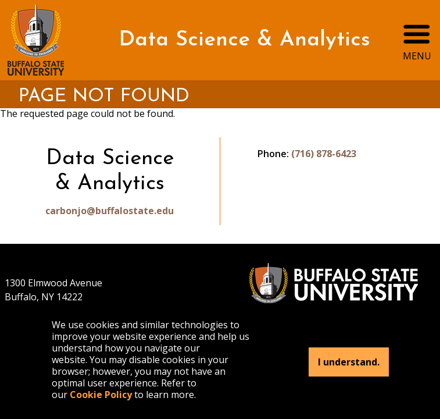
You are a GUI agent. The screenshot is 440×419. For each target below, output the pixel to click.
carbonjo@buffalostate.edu (109, 210)
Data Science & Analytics (244, 40)
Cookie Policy (101, 394)
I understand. (349, 362)
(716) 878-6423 (323, 153)
